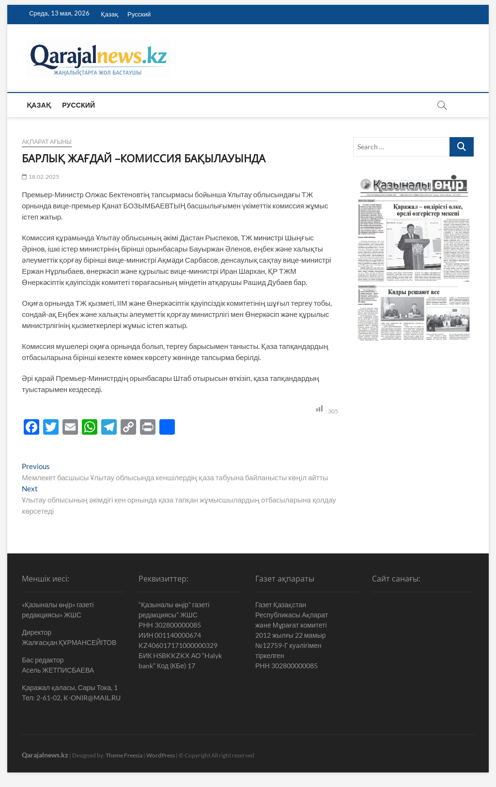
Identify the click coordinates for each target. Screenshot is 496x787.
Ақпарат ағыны (47, 141)
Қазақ (109, 14)
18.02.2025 (40, 176)
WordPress (160, 755)
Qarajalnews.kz (45, 755)
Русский (139, 14)
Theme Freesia (124, 755)
